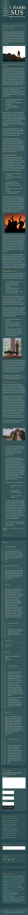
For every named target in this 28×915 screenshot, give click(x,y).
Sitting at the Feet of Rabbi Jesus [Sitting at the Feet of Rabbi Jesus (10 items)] (13, 897)
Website (4, 801)
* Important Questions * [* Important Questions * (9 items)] (10, 876)
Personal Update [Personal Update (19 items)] (10, 893)
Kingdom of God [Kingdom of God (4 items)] (18, 889)
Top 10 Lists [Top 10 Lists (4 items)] (20, 898)
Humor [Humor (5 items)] (20, 885)
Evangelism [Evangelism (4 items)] (11, 882)
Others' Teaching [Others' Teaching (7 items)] (7, 892)
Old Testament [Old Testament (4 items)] (19, 890)
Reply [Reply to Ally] (6, 661)
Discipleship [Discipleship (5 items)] (17, 880)
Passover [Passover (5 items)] (17, 892)
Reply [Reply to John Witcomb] (9, 763)
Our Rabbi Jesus (14, 11)
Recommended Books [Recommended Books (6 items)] (8, 895)
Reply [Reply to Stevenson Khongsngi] (6, 580)
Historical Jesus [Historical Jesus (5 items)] (16, 885)
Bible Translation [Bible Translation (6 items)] (10, 877)
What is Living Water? (8, 827)
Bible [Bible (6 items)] (18, 876)
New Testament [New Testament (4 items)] (14, 890)
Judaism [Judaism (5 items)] (13, 889)
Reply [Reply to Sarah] (6, 735)
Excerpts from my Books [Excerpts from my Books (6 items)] (18, 882)
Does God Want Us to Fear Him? (11, 818)
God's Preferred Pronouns (9, 835)
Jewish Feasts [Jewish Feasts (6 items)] (13, 887)
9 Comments (12, 28)
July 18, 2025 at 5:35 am (11, 714)
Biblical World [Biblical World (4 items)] (18, 879)
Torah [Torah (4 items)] (23, 898)
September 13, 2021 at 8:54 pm (13, 587)
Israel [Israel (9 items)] (4, 887)
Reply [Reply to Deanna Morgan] (6, 561)
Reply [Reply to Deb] (6, 619)
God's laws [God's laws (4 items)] (9, 884)
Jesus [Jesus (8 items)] (8, 887)
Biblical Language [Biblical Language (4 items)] (5, 879)
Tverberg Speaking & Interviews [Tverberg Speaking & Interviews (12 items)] (14, 900)
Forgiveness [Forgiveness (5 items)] (5, 884)
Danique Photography (19, 528)
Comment (5, 776)
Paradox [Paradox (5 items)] (13, 892)
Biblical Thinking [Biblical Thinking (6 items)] (12, 879)
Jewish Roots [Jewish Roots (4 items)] (10, 889)
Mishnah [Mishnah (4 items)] (10, 890)
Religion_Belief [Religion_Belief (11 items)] (8, 897)
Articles (10, 535)
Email (4, 795)
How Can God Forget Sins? (9, 822)
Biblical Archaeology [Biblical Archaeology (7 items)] (19, 877)
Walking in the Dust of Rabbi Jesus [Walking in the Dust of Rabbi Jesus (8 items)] (12, 901)
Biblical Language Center (11, 523)
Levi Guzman (10, 528)
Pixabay (5, 530)
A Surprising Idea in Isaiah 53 (10, 831)
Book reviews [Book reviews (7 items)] (11, 880)
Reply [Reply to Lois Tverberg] (9, 636)
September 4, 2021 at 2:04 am (13, 568)
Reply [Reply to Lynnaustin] (6, 647)
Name (4, 789)
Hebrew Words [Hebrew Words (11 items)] (8, 885)
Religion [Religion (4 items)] (14, 895)
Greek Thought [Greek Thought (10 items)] (16, 884)
